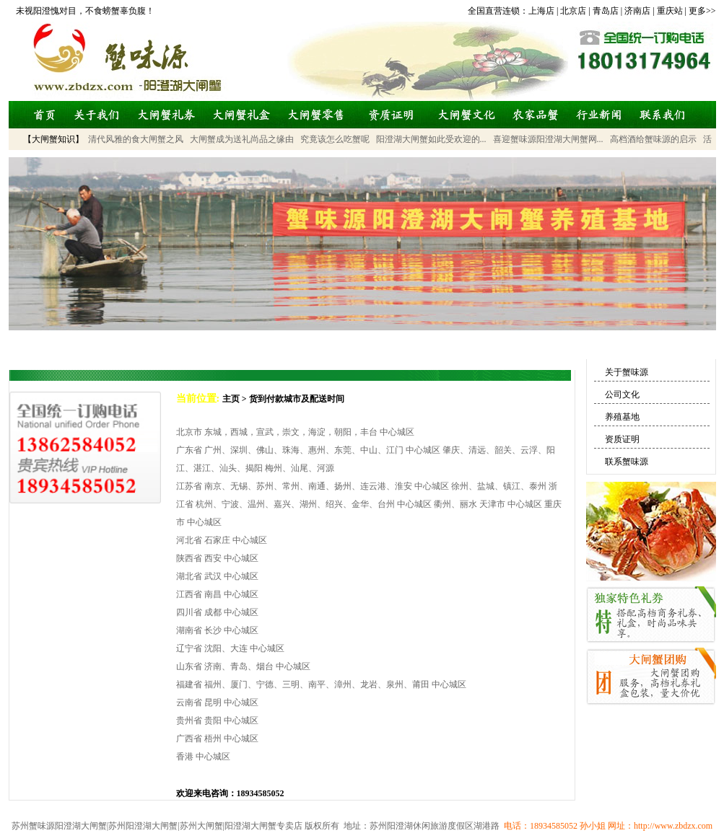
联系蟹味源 (626, 462)
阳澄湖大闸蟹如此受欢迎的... (431, 139)
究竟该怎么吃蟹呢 (335, 139)
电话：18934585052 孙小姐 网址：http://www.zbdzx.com (606, 826)
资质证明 (622, 439)
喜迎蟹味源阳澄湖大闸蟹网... (548, 139)
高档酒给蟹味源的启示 (653, 139)
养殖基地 (622, 417)
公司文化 (622, 394)
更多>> (702, 11)
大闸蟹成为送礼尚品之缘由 (242, 139)
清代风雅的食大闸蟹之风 (135, 139)
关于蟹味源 (626, 372)
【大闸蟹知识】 (53, 139)
